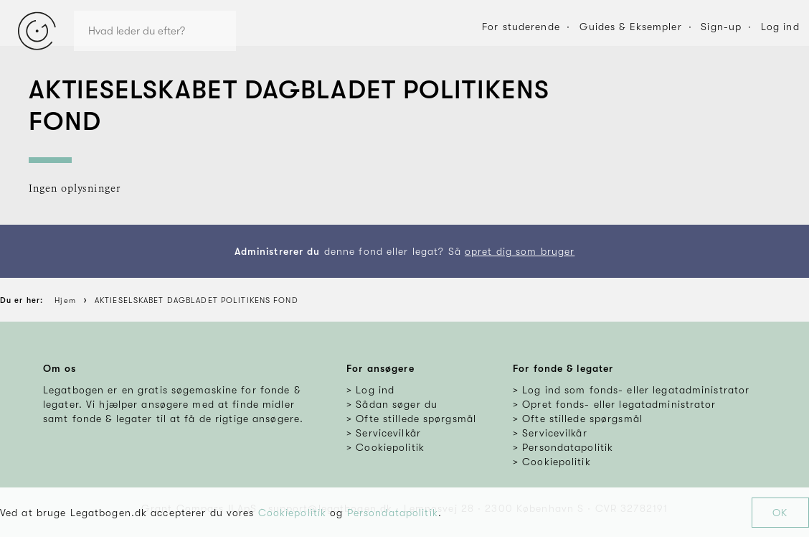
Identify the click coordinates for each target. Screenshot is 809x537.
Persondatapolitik (392, 512)
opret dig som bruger (519, 251)
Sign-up (721, 26)
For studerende (521, 26)
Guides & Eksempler (630, 26)
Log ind (780, 26)
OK (779, 512)
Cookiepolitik (292, 512)
